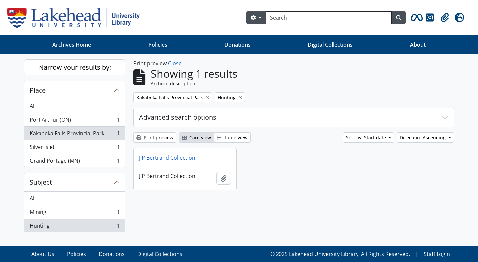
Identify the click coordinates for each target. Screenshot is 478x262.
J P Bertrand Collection (167, 157)
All (33, 106)
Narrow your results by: (75, 67)
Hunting (74, 227)
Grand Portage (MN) (74, 162)
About (418, 44)
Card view (196, 137)
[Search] (328, 17)
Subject (41, 182)
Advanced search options (177, 117)
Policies (157, 44)
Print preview (154, 137)
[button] (415, 17)
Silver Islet (74, 148)
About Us (42, 254)
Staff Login (437, 254)
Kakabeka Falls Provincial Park (74, 134)
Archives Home (71, 44)
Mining (74, 213)
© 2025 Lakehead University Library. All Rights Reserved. (340, 254)
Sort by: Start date (366, 137)
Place (38, 90)
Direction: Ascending (423, 137)
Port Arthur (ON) (74, 121)
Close (175, 63)
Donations (237, 44)
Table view (232, 137)
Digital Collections (330, 44)
